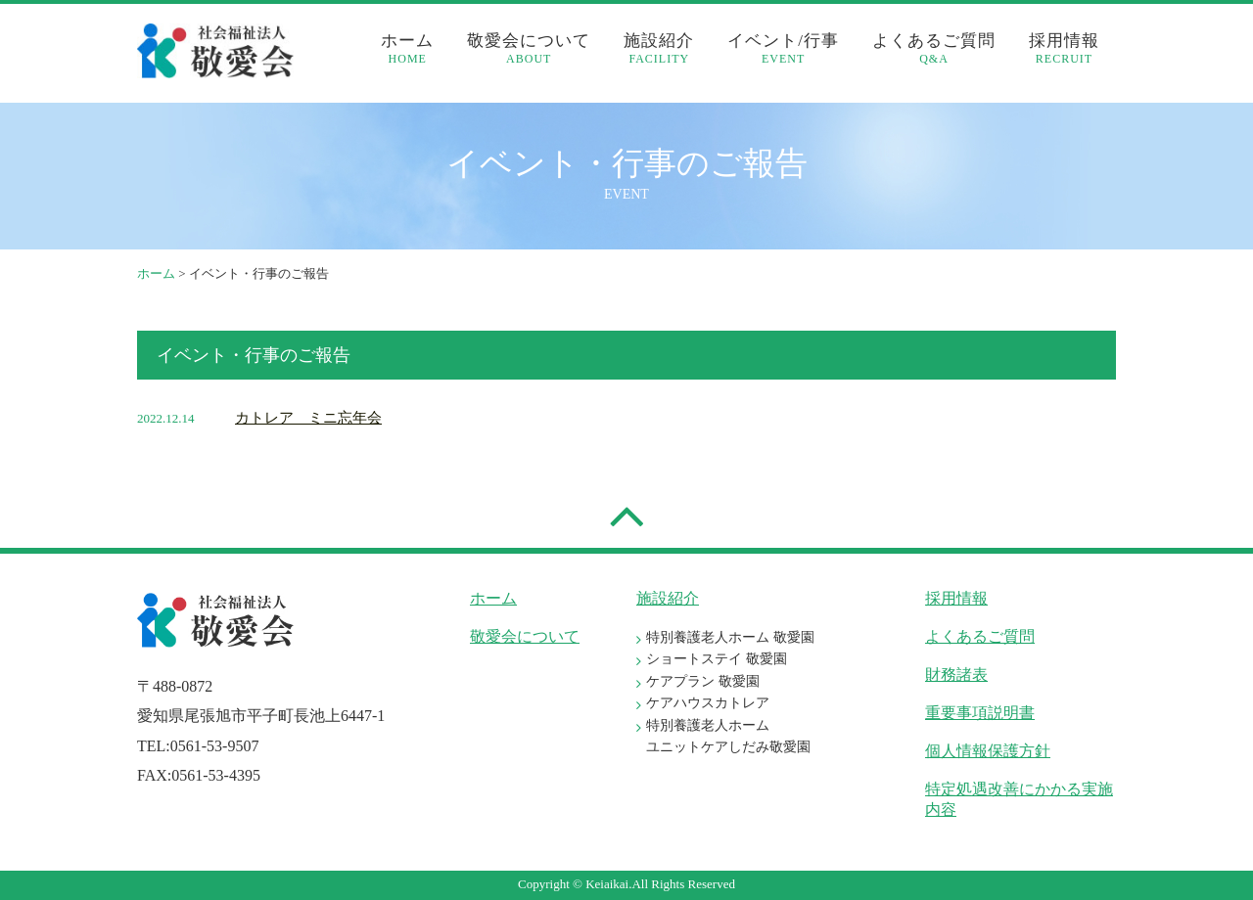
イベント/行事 (783, 49)
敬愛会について (528, 49)
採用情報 (1064, 49)
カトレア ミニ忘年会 (308, 418)
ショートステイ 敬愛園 (716, 659)
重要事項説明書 (980, 712)
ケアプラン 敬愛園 (703, 681)
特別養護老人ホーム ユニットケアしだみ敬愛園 (728, 736)
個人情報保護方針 (987, 750)
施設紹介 (659, 49)
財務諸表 (956, 674)
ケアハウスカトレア (707, 703)
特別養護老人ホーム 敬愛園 (730, 637)
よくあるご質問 (934, 49)
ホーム (407, 49)
